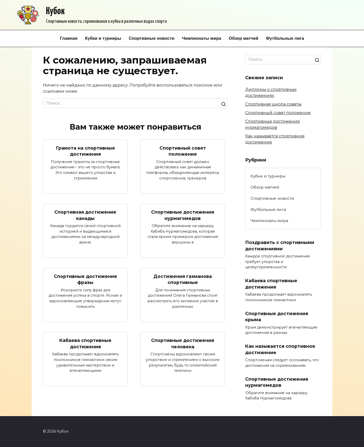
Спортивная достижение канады (85, 215)
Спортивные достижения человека (182, 343)
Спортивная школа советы (273, 104)
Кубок (55, 11)
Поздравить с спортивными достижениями (279, 245)
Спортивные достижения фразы (85, 279)
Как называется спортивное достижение (280, 349)
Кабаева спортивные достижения (85, 343)
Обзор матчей (243, 38)
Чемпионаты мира (201, 38)
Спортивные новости (151, 38)
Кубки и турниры (103, 38)
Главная (68, 38)
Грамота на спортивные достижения (85, 151)
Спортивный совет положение (183, 151)
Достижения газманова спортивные (182, 279)
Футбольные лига (285, 38)
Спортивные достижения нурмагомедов (182, 215)
